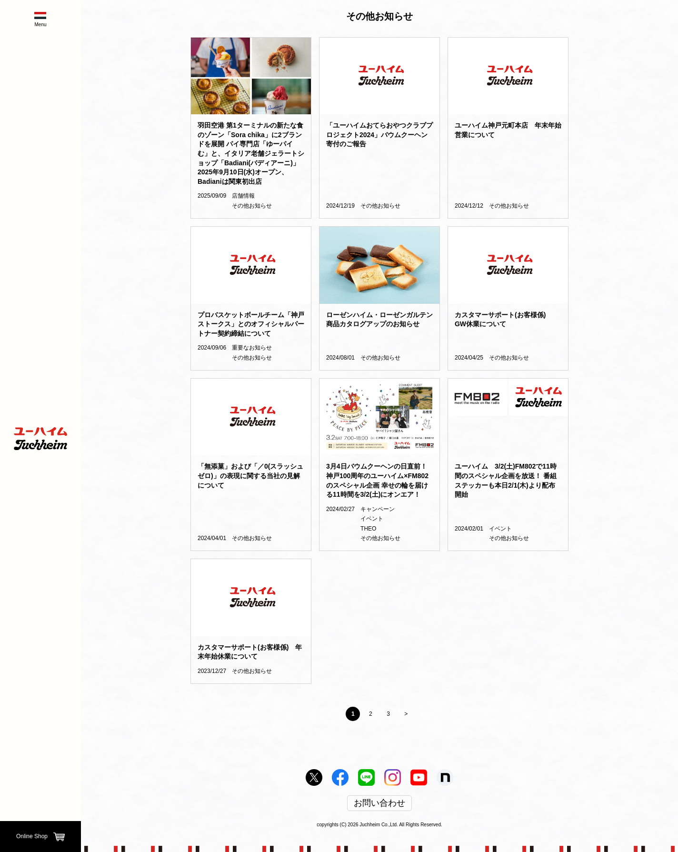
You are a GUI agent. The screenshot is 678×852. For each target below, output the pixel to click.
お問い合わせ (379, 803)
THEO (368, 528)
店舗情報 (243, 195)
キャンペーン (377, 509)
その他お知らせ (252, 205)
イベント (371, 518)
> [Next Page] (406, 714)
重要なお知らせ (252, 347)
